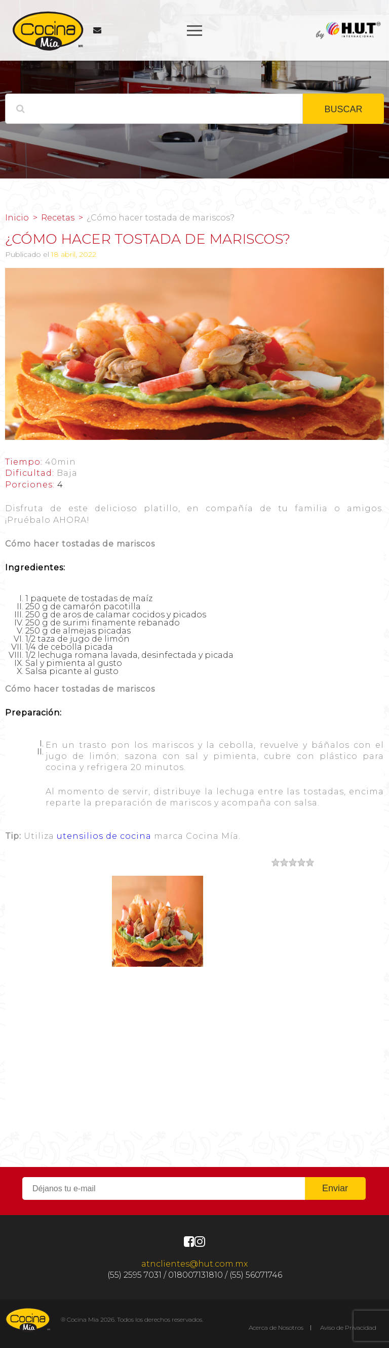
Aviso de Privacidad (348, 1327)
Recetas (57, 218)
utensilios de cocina (104, 836)
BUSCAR (343, 109)
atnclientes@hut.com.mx (194, 1264)
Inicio (17, 218)
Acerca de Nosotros (276, 1327)
